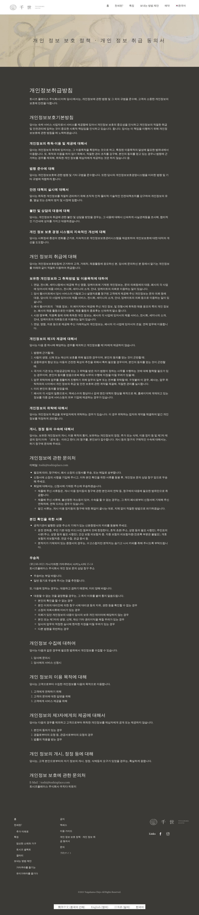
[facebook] (160, 833)
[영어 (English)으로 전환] (98, 906)
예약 (167, 5)
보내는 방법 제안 (149, 5)
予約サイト (66, 853)
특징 (131, 5)
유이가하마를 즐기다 (27, 873)
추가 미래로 (22, 831)
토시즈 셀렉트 (23, 849)
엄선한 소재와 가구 (26, 843)
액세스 (63, 824)
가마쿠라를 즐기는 (26, 867)
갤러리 (19, 855)
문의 (62, 846)
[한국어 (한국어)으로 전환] (138, 906)
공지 (62, 819)
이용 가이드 (66, 830)
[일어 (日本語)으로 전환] (121, 906)
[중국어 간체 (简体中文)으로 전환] (70, 906)
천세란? (119, 5)
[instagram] (168, 833)
